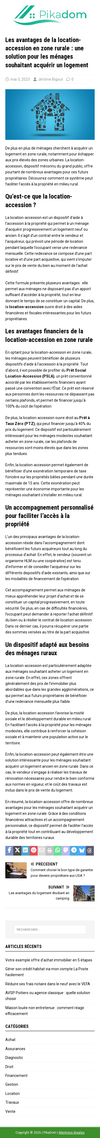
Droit (9, 1067)
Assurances (15, 1049)
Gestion (11, 1084)
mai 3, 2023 (20, 79)
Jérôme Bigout (50, 79)
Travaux (12, 1102)
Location (12, 1093)
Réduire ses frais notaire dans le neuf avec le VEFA (47, 984)
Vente (10, 1111)
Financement (16, 1075)
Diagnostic (14, 1057)
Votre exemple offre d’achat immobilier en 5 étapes (48, 960)
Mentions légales (72, 1133)
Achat (10, 1040)
